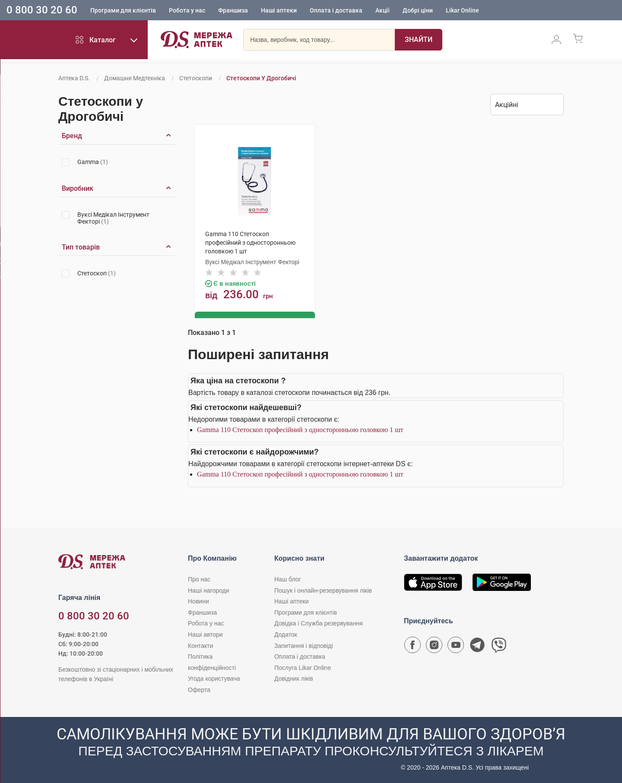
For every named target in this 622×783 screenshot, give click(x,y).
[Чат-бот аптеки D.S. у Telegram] (477, 646)
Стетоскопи (195, 78)
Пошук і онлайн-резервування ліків (323, 589)
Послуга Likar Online (302, 666)
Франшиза (233, 10)
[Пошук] (418, 41)
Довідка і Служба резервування (318, 622)
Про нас (199, 578)
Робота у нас (187, 10)
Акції (382, 10)
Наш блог (287, 578)
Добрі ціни (418, 10)
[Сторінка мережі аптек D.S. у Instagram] (434, 646)
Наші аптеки (279, 10)
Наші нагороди (208, 589)
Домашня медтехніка (134, 78)
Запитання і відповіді (303, 644)
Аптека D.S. (74, 78)
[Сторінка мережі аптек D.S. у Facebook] (412, 646)
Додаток (285, 634)
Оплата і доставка (336, 10)
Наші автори (205, 634)
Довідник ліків (293, 678)
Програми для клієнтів (123, 10)
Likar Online (462, 10)
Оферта (199, 689)
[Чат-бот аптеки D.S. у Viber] (499, 646)
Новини (198, 600)
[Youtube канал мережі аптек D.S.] (455, 646)
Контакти (200, 644)
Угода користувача (214, 678)
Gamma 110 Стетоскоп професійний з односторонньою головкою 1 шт (300, 429)
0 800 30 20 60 (41, 10)
